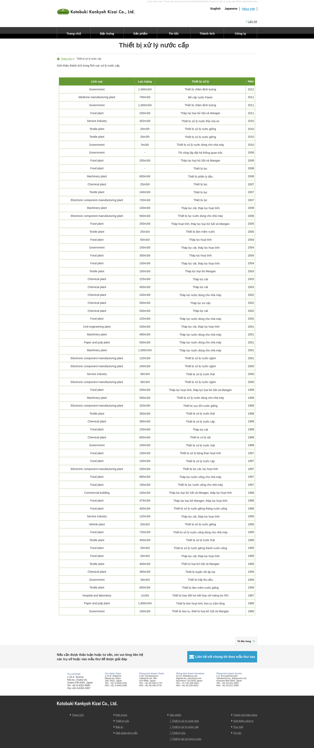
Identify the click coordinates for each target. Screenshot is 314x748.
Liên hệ (252, 21)
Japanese (230, 8)
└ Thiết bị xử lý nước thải (184, 720)
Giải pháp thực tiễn (127, 732)
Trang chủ (66, 58)
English (215, 8)
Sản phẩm (175, 714)
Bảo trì (119, 726)
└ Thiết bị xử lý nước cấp (184, 726)
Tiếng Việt (248, 9)
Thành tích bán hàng (245, 714)
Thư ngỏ (238, 726)
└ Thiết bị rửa (177, 732)
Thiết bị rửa (122, 720)
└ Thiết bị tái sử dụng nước (185, 738)
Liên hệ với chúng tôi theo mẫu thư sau (225, 656)
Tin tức (237, 732)
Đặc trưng (121, 714)
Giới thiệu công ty (243, 720)
